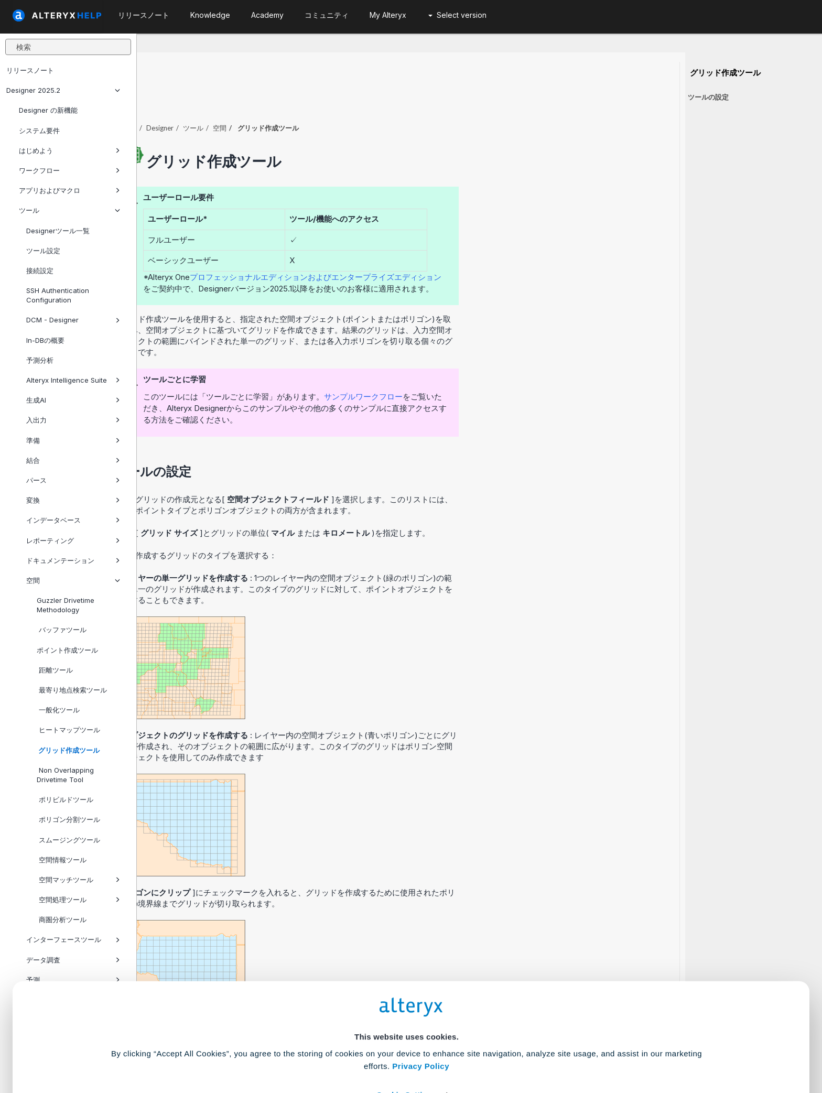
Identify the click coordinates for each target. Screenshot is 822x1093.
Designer (296, 99)
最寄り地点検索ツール (72, 690)
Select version (457, 14)
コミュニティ (327, 14)
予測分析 (39, 360)
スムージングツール (68, 840)
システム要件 (39, 130)
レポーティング (73, 540)
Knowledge (210, 14)
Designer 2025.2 (63, 90)
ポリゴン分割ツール (68, 819)
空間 (73, 580)
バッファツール (61, 629)
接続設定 (39, 270)
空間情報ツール (61, 860)
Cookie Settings (406, 1015)
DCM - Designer (73, 320)
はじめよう (69, 150)
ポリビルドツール (65, 799)
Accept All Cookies (331, 1046)
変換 (73, 500)
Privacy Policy (420, 986)
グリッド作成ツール (68, 750)
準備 (73, 440)
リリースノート (30, 70)
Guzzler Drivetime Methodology (65, 605)
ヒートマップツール (68, 730)
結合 (73, 460)
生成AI (73, 400)
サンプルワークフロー (500, 368)
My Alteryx (388, 14)
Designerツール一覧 (58, 230)
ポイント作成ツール (67, 650)
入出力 (73, 420)
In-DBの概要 (45, 340)
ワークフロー (69, 170)
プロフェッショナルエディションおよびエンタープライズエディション (452, 248)
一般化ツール (58, 710)
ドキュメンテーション (73, 560)
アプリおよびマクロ (69, 190)
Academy (267, 14)
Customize (491, 1046)
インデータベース (73, 520)
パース (73, 480)
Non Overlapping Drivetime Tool (65, 775)
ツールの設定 (708, 97)
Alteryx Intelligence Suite (73, 380)
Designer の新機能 (48, 110)
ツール (69, 210)
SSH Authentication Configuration (57, 295)
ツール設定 (43, 250)
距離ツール (55, 670)
